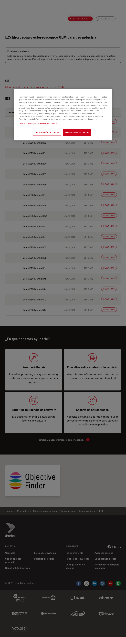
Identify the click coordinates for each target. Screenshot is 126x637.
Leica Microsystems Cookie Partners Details (38, 123)
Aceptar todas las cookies (77, 132)
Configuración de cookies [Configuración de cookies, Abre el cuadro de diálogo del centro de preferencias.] (47, 132)
